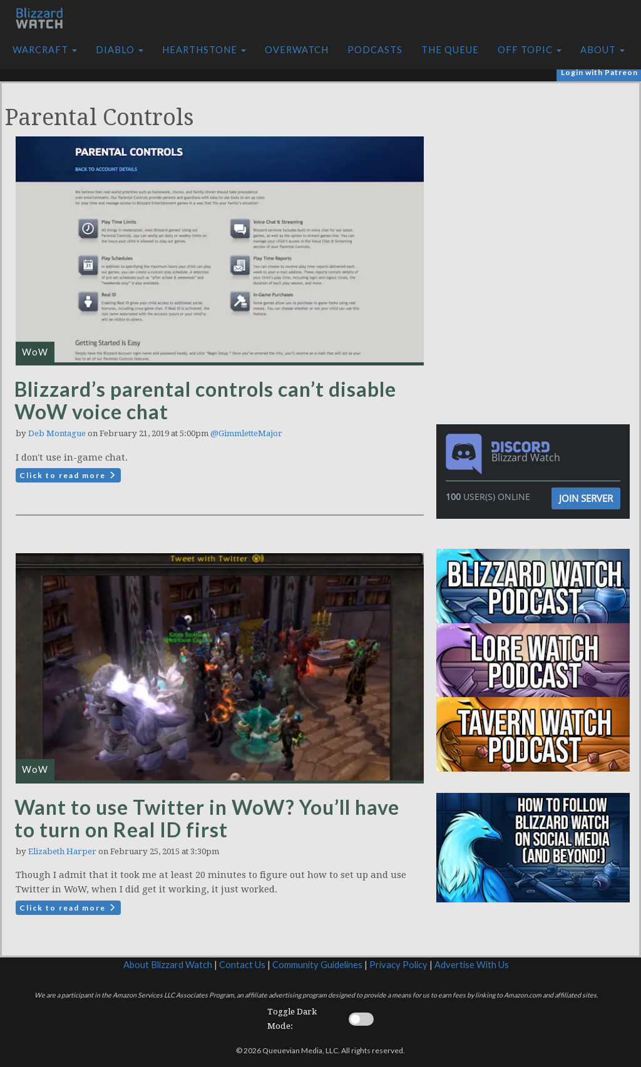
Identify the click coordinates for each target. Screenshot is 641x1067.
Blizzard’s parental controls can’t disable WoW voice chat (205, 400)
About (602, 49)
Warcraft (45, 49)
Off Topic (530, 49)
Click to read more (68, 475)
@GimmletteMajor (246, 433)
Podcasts (375, 49)
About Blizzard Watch (167, 964)
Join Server (586, 498)
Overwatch (297, 49)
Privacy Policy (398, 964)
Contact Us (242, 964)
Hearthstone (204, 49)
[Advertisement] (536, 171)
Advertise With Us (471, 964)
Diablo (119, 49)
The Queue (450, 49)
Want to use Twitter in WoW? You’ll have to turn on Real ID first (206, 818)
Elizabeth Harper (62, 851)
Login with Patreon (599, 72)
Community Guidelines (317, 964)
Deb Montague (57, 433)
